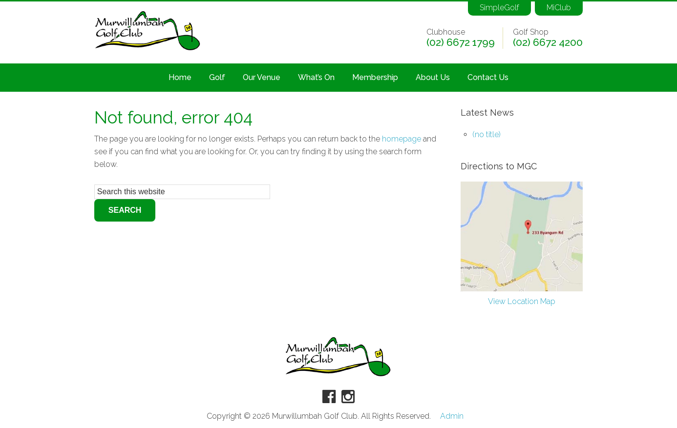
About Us (433, 77)
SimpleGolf (499, 7)
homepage (401, 138)
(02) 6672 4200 (548, 42)
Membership (375, 77)
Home (180, 77)
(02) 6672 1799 (460, 42)
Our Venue (261, 77)
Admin (452, 416)
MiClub (559, 7)
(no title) (486, 134)
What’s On (316, 77)
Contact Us (487, 77)
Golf (217, 77)
